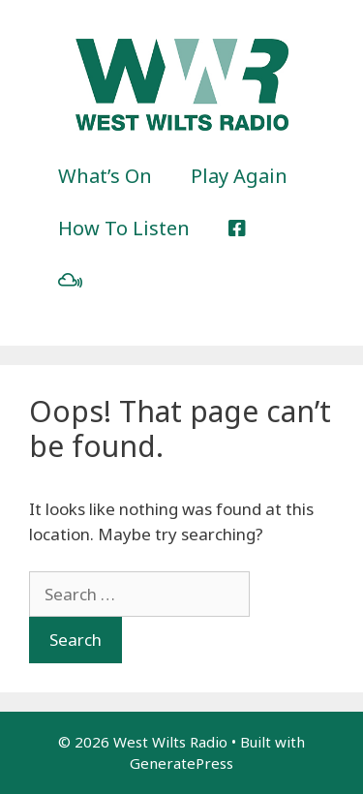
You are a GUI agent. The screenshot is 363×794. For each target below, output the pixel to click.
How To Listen (124, 228)
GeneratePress (181, 763)
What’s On (105, 176)
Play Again (239, 176)
